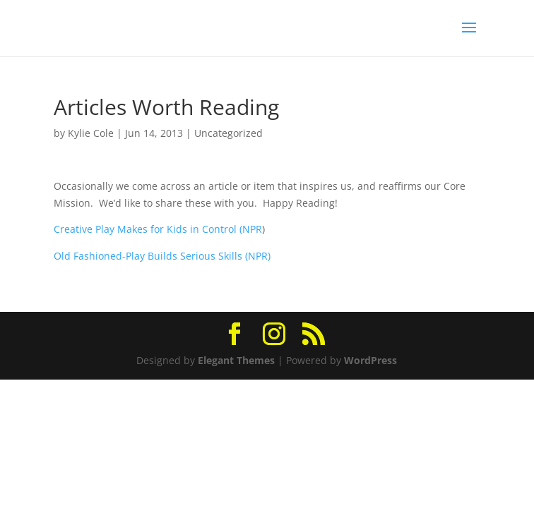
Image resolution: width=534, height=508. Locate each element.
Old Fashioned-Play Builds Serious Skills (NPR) (162, 255)
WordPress (370, 360)
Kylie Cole (91, 133)
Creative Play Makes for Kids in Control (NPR (158, 229)
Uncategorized (228, 133)
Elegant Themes (236, 360)
